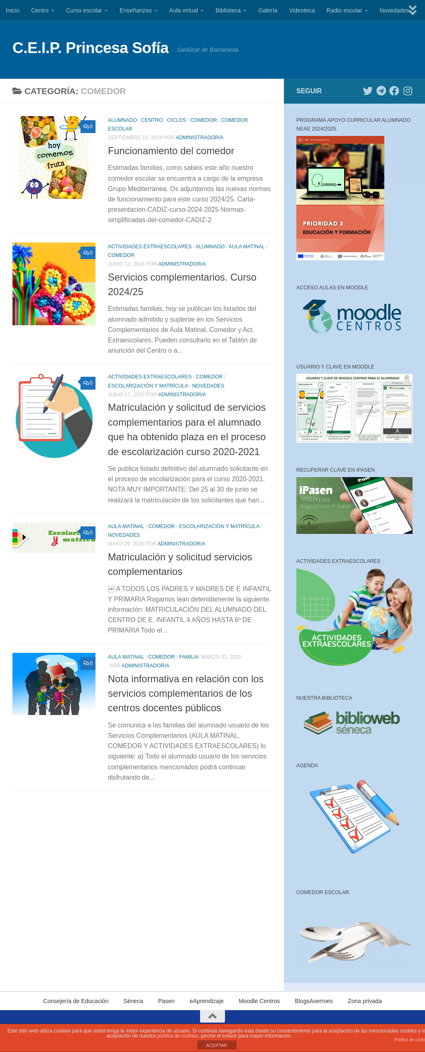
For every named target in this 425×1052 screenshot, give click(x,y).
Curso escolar (84, 10)
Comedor (203, 120)
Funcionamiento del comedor (171, 150)
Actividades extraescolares (150, 247)
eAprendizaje (207, 1001)
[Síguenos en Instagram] (408, 91)
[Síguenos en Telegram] (381, 91)
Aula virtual (183, 10)
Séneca (133, 1001)
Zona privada (365, 1001)
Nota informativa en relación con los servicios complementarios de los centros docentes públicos (186, 694)
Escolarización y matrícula (148, 386)
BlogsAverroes (314, 1001)
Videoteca (302, 10)
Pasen (166, 1001)
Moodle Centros (259, 1001)
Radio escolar (344, 10)
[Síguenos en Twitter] (368, 91)
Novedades (394, 10)
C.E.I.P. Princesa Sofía (90, 47)
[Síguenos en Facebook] (394, 91)
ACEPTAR (216, 1045)
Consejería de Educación (75, 1001)
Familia (189, 657)
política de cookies (177, 1036)
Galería (267, 10)
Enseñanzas (136, 10)
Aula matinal (247, 247)
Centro (40, 10)
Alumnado (122, 120)
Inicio (13, 10)
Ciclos (176, 120)
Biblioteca (228, 10)
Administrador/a (200, 138)
